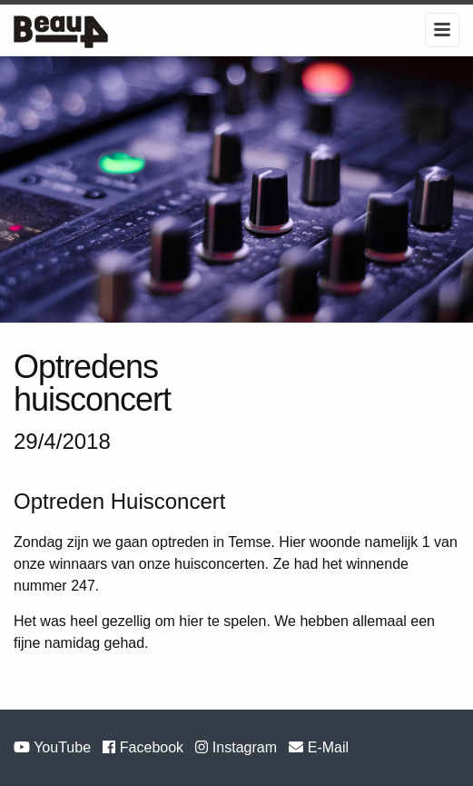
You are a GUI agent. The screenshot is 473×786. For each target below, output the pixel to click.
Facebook (145, 747)
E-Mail (319, 747)
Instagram (238, 747)
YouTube (54, 747)
